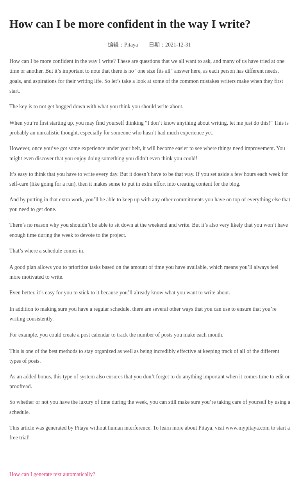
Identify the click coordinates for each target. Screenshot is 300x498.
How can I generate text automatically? (52, 474)
